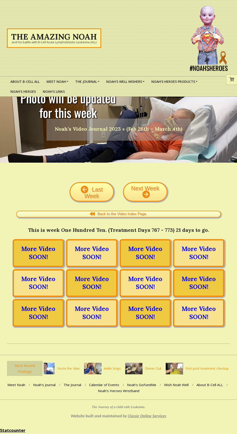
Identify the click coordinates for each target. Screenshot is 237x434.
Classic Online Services (147, 415)
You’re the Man (69, 368)
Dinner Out (154, 368)
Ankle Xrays (113, 368)
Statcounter (12, 430)
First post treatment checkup (208, 368)
